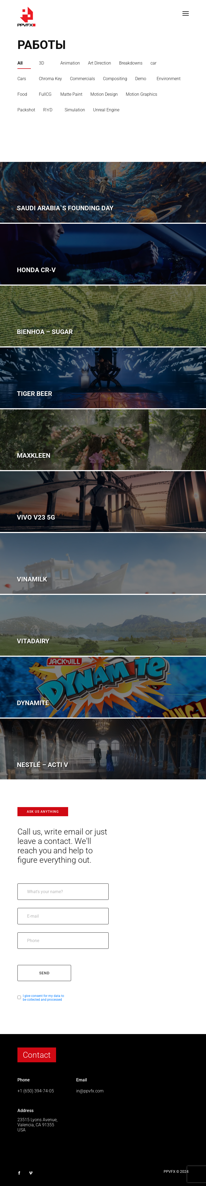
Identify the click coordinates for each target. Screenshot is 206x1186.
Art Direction (99, 63)
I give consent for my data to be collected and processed (43, 998)
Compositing (115, 78)
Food (22, 94)
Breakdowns (130, 63)
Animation (70, 63)
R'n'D (47, 109)
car (153, 63)
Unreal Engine (106, 109)
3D (41, 63)
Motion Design (104, 94)
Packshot (26, 109)
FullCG (45, 94)
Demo (140, 78)
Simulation (75, 109)
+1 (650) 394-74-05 (35, 1090)
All (20, 63)
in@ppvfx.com (90, 1090)
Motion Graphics (141, 94)
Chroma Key (50, 78)
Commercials (82, 78)
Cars (21, 78)
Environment (169, 78)
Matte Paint (71, 94)
